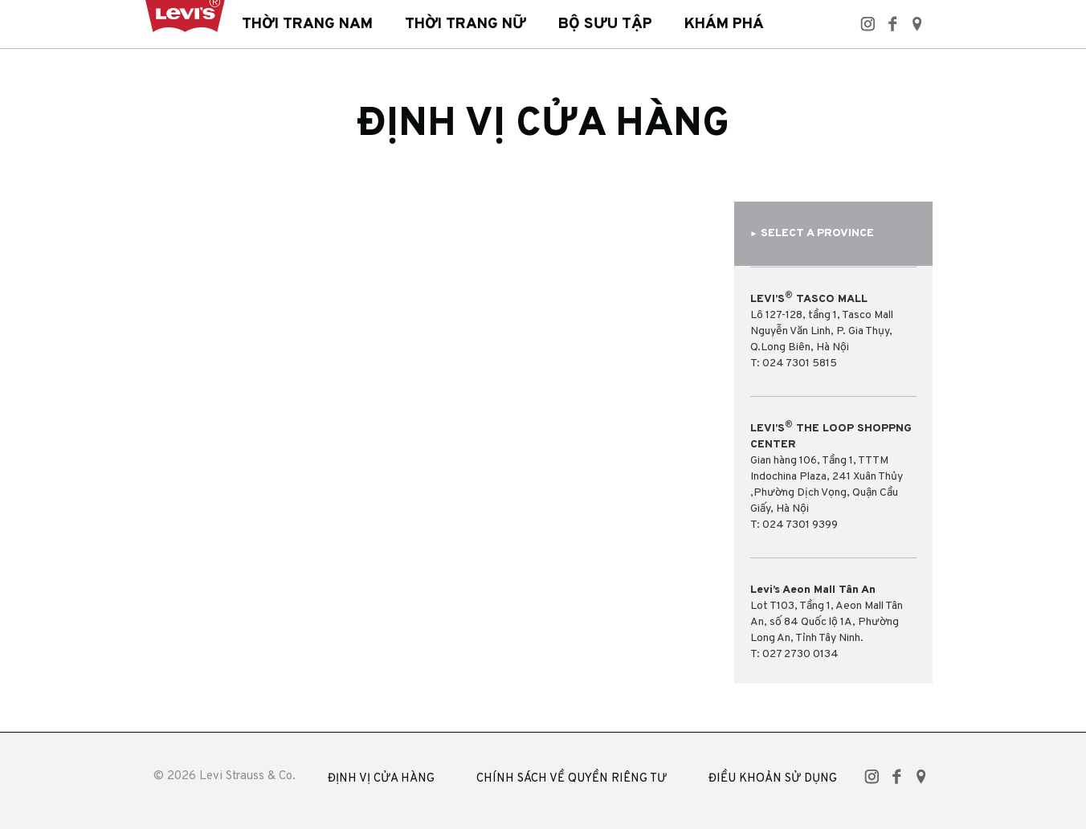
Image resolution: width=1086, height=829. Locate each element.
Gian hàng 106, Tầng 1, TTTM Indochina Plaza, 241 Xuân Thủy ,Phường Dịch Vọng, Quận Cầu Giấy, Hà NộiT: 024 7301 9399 (831, 476)
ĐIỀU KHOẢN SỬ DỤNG (772, 778)
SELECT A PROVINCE (812, 233)
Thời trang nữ (465, 24)
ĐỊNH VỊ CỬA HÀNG (381, 778)
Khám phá (724, 24)
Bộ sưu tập (605, 24)
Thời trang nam (307, 24)
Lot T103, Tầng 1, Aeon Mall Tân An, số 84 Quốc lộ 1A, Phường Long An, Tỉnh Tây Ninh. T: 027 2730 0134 (826, 622)
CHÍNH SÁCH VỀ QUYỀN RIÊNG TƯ (571, 778)
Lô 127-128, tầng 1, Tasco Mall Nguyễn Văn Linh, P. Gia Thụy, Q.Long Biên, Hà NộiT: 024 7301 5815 (821, 330)
